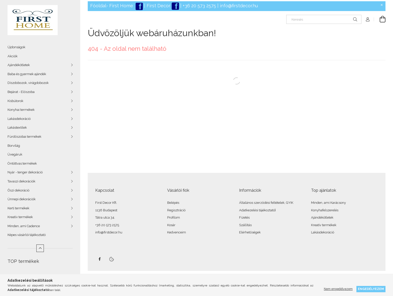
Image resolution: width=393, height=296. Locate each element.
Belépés (173, 203)
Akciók (13, 56)
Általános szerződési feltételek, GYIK (266, 203)
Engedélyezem (371, 289)
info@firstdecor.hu (239, 5)
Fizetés (244, 217)
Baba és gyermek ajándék (27, 74)
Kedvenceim (176, 232)
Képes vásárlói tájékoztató (27, 235)
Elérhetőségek (250, 232)
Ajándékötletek (19, 65)
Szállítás (245, 225)
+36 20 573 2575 (198, 5)
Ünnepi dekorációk (22, 199)
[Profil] (367, 19)
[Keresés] (323, 19)
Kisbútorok (15, 101)
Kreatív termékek (20, 217)
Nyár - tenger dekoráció (25, 172)
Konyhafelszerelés (324, 210)
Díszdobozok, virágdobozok (28, 83)
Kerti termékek (18, 208)
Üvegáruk (15, 154)
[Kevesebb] (40, 248)
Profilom (173, 217)
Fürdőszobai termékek (24, 136)
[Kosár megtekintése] (379, 19)
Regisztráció (176, 210)
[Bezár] (381, 5)
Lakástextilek (17, 127)
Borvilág (14, 145)
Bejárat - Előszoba (21, 92)
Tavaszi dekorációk (21, 181)
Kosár (171, 225)
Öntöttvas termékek (22, 163)
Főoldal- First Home (111, 5)
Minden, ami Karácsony (328, 203)
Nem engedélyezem (338, 289)
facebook (99, 259)
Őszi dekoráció (18, 190)
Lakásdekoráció (19, 119)
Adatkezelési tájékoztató (257, 210)
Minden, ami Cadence (24, 226)
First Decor (157, 5)
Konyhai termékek (21, 110)
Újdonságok (16, 47)
